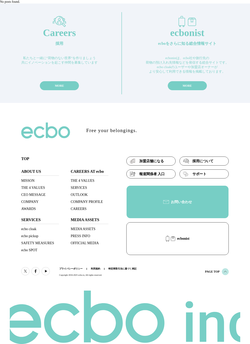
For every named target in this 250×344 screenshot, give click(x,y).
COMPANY (29, 202)
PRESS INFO (80, 236)
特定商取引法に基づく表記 (122, 268)
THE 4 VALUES (33, 188)
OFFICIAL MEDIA (85, 243)
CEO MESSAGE (33, 195)
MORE (59, 85)
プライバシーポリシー (71, 268)
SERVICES (79, 188)
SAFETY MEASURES (37, 243)
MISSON (28, 181)
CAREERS (79, 209)
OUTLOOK (79, 195)
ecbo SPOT (29, 250)
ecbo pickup (29, 236)
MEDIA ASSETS (83, 229)
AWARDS (28, 209)
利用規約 (95, 268)
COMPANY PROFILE (87, 202)
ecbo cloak (28, 229)
